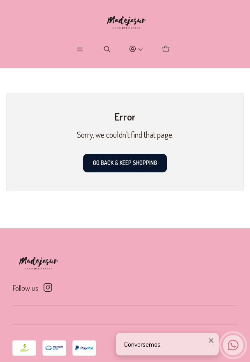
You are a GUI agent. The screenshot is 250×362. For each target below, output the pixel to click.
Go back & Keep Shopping (125, 162)
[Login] (136, 49)
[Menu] (80, 49)
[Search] (107, 49)
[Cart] (165, 49)
